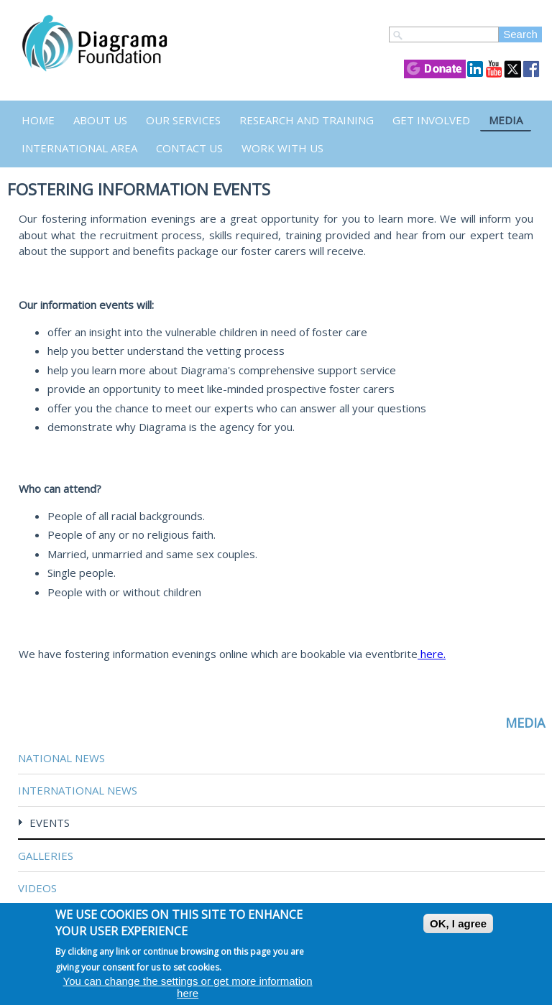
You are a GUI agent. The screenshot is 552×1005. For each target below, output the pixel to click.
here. (432, 654)
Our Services (183, 120)
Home (38, 120)
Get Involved (431, 120)
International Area (79, 148)
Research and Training (306, 120)
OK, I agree (458, 923)
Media (506, 120)
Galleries (45, 855)
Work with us (282, 148)
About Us (100, 120)
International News (77, 790)
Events (49, 822)
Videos (37, 888)
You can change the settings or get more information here (188, 987)
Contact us (189, 148)
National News (61, 758)
